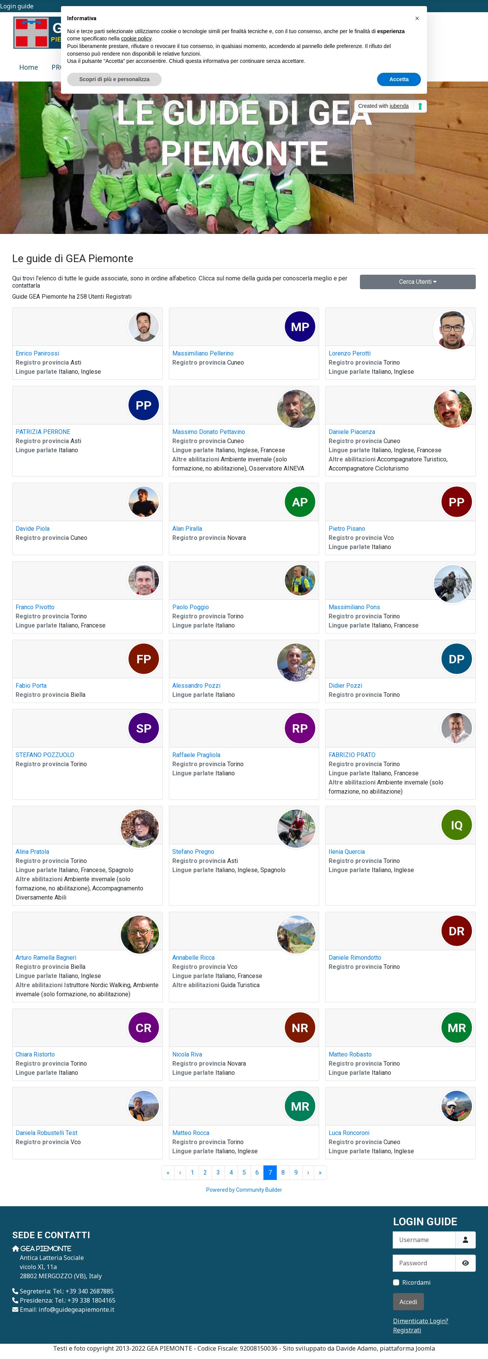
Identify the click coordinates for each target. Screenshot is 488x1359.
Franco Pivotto (35, 607)
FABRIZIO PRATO (352, 755)
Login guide (17, 6)
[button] (417, 18)
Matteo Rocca (190, 1133)
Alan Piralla (187, 528)
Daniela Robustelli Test (46, 1133)
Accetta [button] (399, 79)
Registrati (407, 1330)
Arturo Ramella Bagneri (46, 957)
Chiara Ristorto (35, 1054)
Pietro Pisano (347, 528)
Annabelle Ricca (193, 957)
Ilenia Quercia (347, 851)
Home (28, 67)
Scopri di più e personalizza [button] (114, 79)
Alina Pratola (32, 851)
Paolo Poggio (190, 607)
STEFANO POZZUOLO (45, 755)
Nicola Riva (187, 1054)
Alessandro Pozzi (196, 685)
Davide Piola (33, 528)
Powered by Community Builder (244, 1190)
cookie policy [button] (136, 38)
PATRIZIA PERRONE (43, 431)
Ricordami (416, 1282)
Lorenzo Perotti (350, 353)
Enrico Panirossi (37, 353)
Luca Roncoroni (349, 1133)
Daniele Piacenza (352, 431)
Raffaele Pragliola (196, 755)
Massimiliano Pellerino (203, 353)
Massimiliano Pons (354, 607)
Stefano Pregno (193, 851)
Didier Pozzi (345, 685)
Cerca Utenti (418, 281)
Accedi (408, 1302)
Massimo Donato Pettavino (208, 431)
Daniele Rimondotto (355, 957)
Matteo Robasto (350, 1054)
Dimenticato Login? (420, 1321)
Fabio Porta (31, 685)
